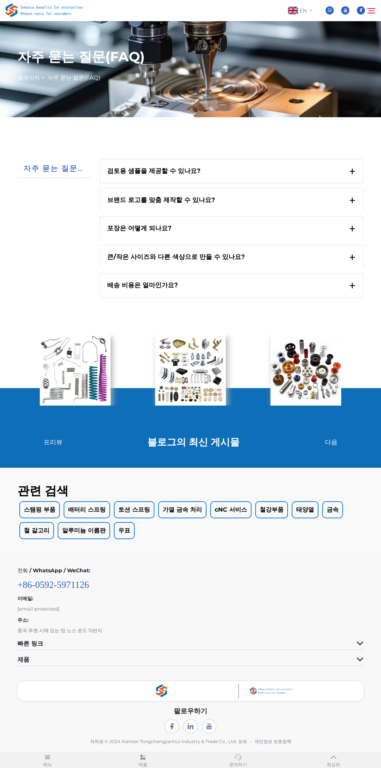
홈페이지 (28, 77)
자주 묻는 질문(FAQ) (74, 77)
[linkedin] (190, 727)
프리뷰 (53, 442)
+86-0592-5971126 (53, 585)
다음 (331, 442)
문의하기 (238, 759)
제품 (142, 759)
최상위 (333, 759)
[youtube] (345, 11)
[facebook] (361, 11)
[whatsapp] (330, 11)
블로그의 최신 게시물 (193, 443)
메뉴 (47, 759)
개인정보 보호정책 (272, 742)
